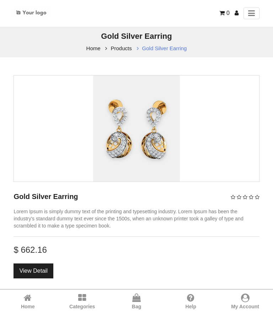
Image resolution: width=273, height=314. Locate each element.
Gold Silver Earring (164, 48)
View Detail (33, 271)
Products (121, 48)
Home (93, 48)
